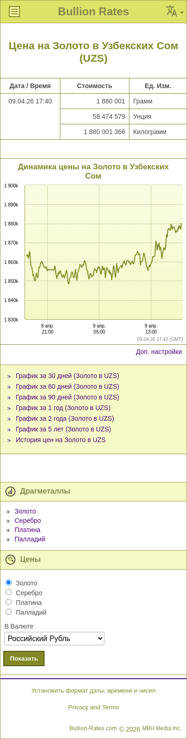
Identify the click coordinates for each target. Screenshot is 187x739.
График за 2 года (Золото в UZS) (65, 418)
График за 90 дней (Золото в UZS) (67, 397)
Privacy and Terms (93, 707)
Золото (25, 511)
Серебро (27, 520)
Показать (24, 658)
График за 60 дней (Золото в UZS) (67, 386)
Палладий (29, 539)
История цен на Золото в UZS (61, 439)
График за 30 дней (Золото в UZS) (67, 375)
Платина (27, 529)
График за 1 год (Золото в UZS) (63, 407)
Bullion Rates (93, 11)
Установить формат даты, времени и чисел (93, 690)
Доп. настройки (159, 351)
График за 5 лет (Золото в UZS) (63, 429)
